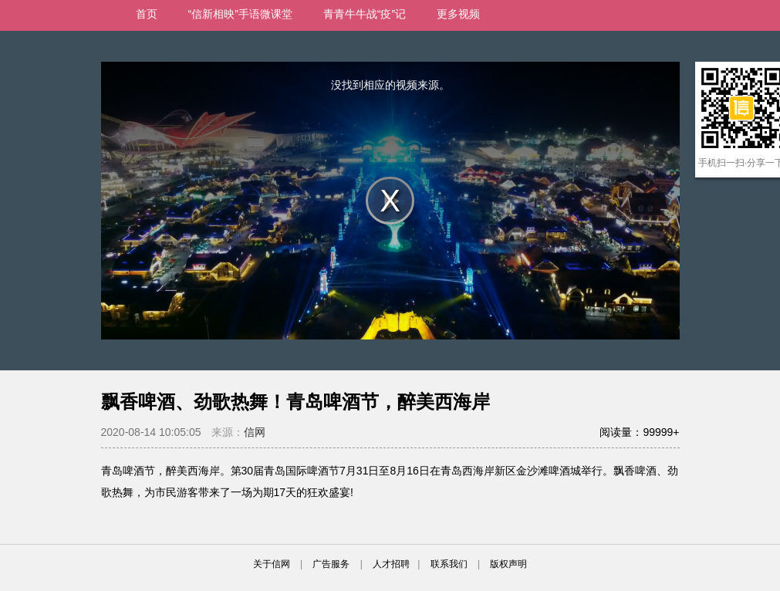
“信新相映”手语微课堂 (240, 14)
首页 (146, 14)
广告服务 (330, 564)
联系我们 (449, 564)
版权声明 (508, 564)
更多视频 (458, 14)
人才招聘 (391, 564)
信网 (254, 432)
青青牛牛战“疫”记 (364, 14)
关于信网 (271, 564)
